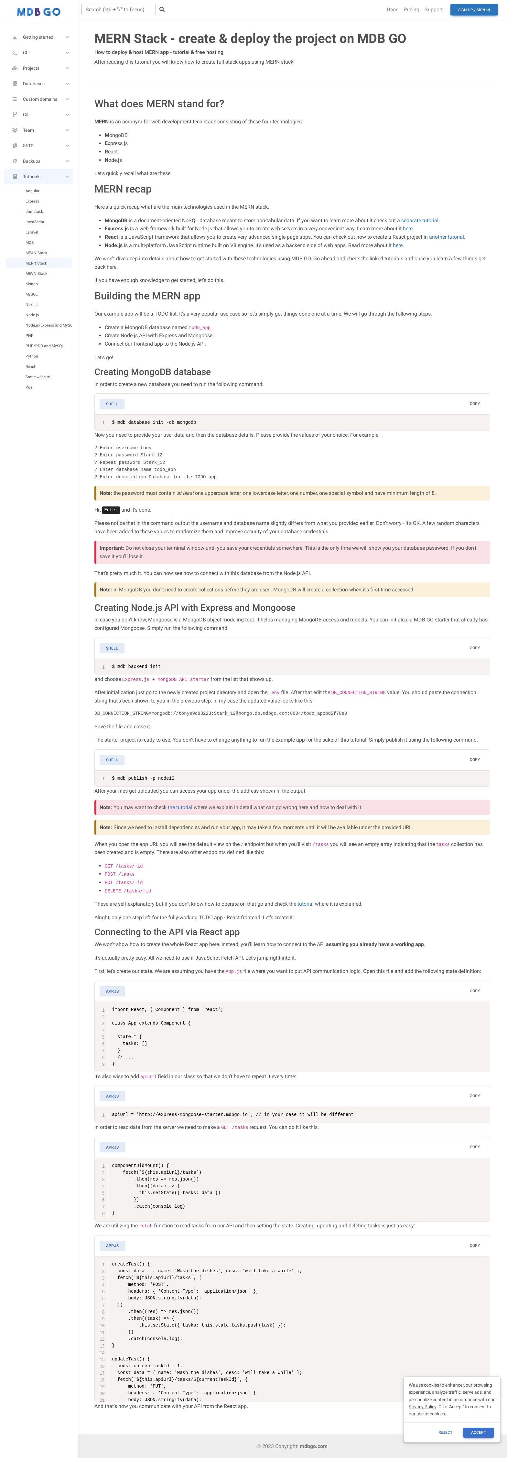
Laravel (32, 232)
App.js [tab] (112, 991)
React (30, 366)
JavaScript (35, 221)
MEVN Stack (36, 273)
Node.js (32, 314)
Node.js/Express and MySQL (49, 325)
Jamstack (34, 211)
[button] (38, 37)
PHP (30, 335)
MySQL (32, 294)
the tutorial (180, 807)
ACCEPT (478, 1432)
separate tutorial (419, 220)
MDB (30, 242)
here (408, 228)
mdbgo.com (314, 1446)
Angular (32, 190)
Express (32, 201)
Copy (475, 403)
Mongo (32, 283)
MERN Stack (36, 263)
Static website (38, 376)
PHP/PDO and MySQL (45, 345)
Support (434, 9)
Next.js (32, 304)
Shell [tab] (112, 404)
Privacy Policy (422, 1406)
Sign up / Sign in (474, 10)
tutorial (305, 904)
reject (445, 1432)
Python (32, 356)
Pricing (411, 9)
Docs (392, 9)
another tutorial (446, 237)
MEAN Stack (36, 252)
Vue (29, 387)
